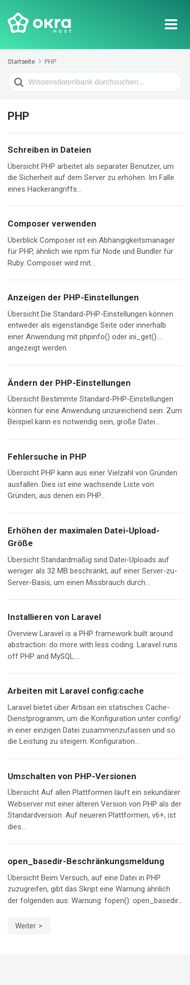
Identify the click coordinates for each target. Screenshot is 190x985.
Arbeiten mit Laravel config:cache (76, 691)
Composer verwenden (52, 223)
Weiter (25, 926)
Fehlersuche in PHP (47, 457)
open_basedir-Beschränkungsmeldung (86, 861)
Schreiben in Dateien (49, 150)
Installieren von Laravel (54, 617)
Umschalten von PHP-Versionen (72, 776)
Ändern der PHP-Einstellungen (69, 383)
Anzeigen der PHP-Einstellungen (73, 297)
